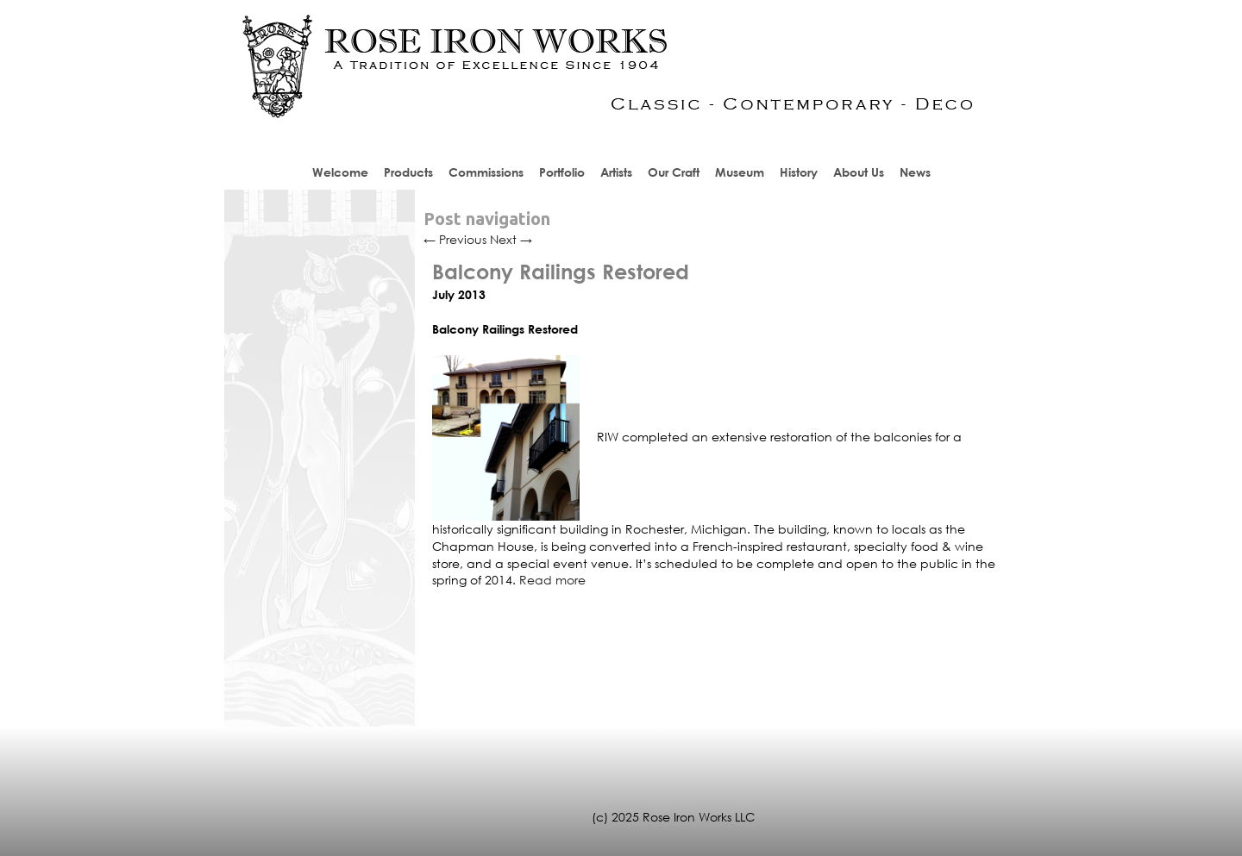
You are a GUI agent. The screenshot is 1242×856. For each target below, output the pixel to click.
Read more (552, 580)
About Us (858, 172)
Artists (616, 172)
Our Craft (673, 172)
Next (511, 239)
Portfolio (562, 172)
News (915, 172)
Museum (739, 172)
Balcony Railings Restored (560, 271)
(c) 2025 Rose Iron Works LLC (673, 817)
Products (408, 172)
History (799, 172)
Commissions (486, 172)
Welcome (340, 172)
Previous (454, 239)
